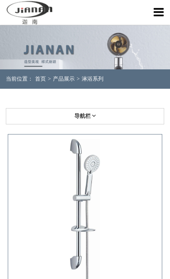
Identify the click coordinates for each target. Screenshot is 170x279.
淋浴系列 (92, 79)
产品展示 (64, 79)
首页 (40, 79)
